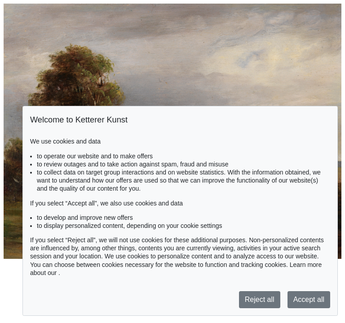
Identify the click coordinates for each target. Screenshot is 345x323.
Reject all (259, 299)
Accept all (308, 299)
